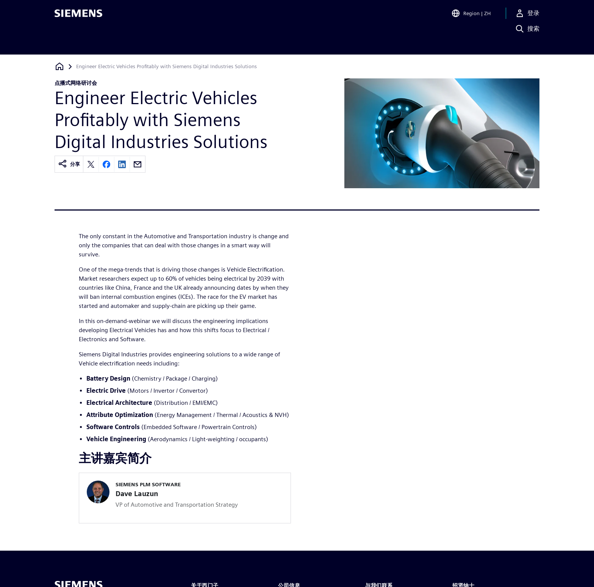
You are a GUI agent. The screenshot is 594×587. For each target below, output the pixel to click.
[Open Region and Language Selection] (471, 16)
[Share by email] (137, 164)
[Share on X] (90, 164)
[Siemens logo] (78, 16)
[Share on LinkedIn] (122, 164)
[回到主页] (59, 66)
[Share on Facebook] (106, 164)
